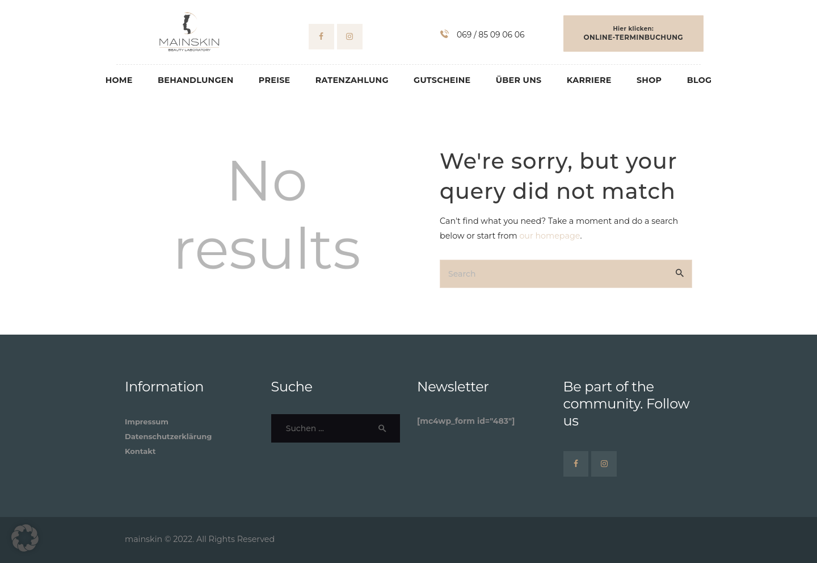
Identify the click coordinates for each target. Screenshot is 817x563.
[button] (25, 538)
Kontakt (140, 451)
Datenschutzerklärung (168, 436)
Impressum (147, 421)
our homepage (549, 236)
